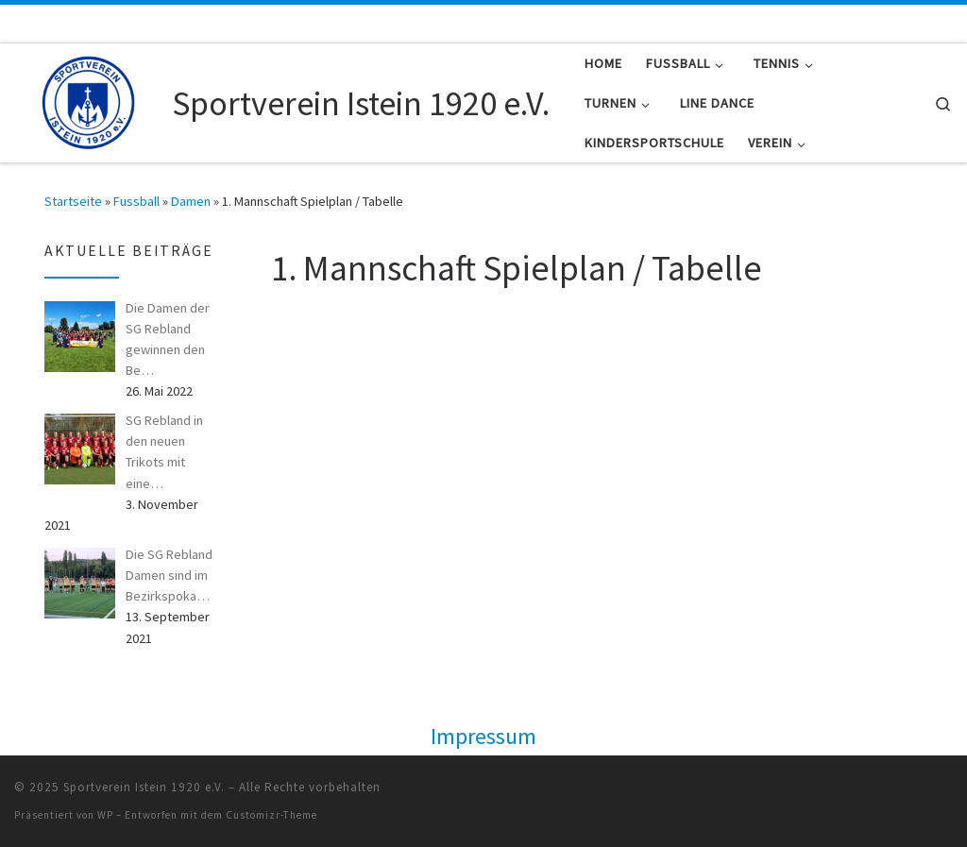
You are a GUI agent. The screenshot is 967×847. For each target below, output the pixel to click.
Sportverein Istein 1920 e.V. (144, 787)
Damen (191, 201)
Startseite (73, 201)
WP (105, 815)
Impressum (483, 736)
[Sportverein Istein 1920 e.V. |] (89, 99)
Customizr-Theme (271, 815)
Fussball (136, 201)
